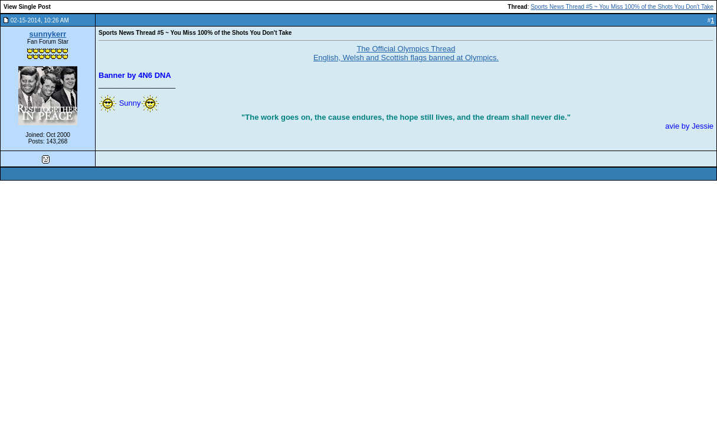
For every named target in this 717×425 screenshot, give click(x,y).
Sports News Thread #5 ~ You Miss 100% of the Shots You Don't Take (622, 7)
